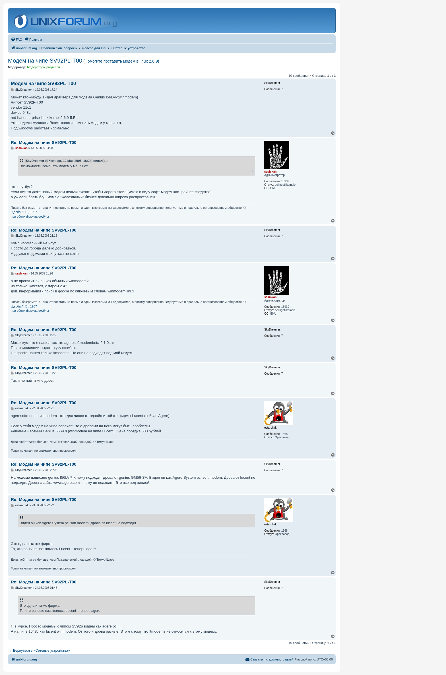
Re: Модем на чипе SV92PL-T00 (44, 142)
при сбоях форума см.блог (30, 216)
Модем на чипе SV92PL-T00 (83, 60)
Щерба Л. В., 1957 (24, 212)
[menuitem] (16, 39)
